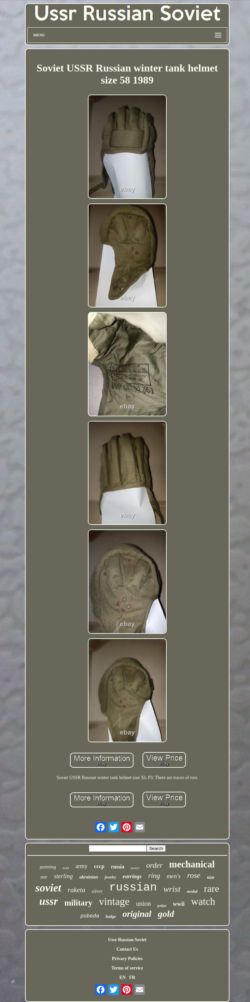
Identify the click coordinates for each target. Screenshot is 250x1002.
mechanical (192, 864)
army (82, 866)
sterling (63, 876)
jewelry (110, 877)
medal (192, 891)
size (210, 877)
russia (117, 866)
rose (193, 875)
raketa (76, 890)
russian (133, 887)
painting (48, 866)
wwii (179, 904)
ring (154, 875)
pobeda (89, 916)
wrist (171, 889)
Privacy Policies (127, 958)
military (78, 902)
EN (122, 977)
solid (65, 868)
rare (211, 888)
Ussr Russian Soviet (127, 939)
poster (135, 868)
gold (166, 914)
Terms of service (127, 968)
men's (174, 876)
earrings (132, 876)
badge (111, 916)
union (143, 903)
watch (203, 901)
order (154, 865)
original (137, 914)
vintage (114, 901)
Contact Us (127, 949)
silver (97, 891)
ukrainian (88, 877)
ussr (48, 901)
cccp (99, 866)
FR (132, 977)
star (44, 877)
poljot (162, 905)
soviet (48, 888)
